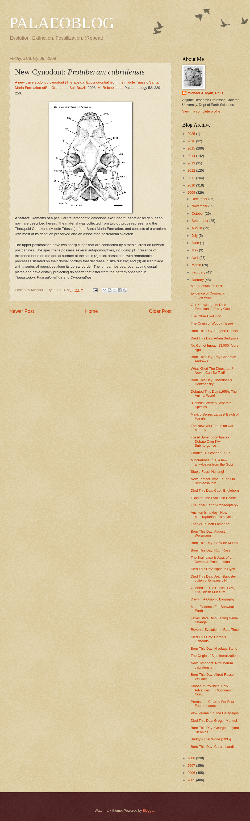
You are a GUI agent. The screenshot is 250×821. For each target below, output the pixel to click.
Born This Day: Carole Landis (213, 747)
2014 (192, 156)
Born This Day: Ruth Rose (210, 550)
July (194, 236)
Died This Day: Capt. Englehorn (215, 490)
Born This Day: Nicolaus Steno (214, 648)
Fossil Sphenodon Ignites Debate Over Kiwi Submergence (210, 441)
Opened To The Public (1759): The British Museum (213, 590)
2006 (192, 773)
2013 (192, 163)
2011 (192, 178)
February (198, 272)
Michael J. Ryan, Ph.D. (206, 93)
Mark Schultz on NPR (207, 286)
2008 (192, 758)
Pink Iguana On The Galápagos (215, 713)
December (199, 199)
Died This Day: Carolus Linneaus (208, 639)
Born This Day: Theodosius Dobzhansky (211, 382)
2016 (192, 141)
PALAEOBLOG (61, 23)
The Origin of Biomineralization (214, 656)
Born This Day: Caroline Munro (214, 543)
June (195, 243)
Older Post (160, 311)
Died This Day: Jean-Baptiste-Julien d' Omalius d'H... (213, 578)
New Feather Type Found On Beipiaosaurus (213, 481)
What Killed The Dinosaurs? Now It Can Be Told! (212, 371)
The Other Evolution (206, 316)
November (199, 206)
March (196, 265)
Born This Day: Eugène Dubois (214, 331)
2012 (192, 170)
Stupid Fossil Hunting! (207, 472)
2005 (192, 780)
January (198, 280)
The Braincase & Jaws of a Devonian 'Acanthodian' (211, 559)
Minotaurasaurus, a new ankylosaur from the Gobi (212, 462)
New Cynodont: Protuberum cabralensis (212, 665)
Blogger (149, 810)
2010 (192, 185)
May (195, 250)
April (195, 258)
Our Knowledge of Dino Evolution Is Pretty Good (211, 307)
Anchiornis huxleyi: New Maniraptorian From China (213, 515)
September (200, 221)
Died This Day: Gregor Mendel (214, 721)
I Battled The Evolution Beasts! (214, 498)
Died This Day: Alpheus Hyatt (213, 569)
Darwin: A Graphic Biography (213, 599)
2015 (192, 148)
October (198, 213)
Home (91, 311)
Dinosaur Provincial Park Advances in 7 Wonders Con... (211, 690)
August (197, 228)
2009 (192, 192)
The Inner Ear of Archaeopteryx (214, 505)
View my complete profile (201, 111)
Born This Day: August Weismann (208, 533)
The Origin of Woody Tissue (212, 323)
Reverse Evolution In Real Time (215, 630)
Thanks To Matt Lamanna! (210, 524)
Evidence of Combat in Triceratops (208, 295)
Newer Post (21, 311)
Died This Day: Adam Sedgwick (214, 338)
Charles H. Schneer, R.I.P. (210, 453)
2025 (192, 134)
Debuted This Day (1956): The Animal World (214, 393)
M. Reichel (106, 88)
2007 (192, 766)
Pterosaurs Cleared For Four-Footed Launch (213, 704)
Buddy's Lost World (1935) (211, 739)
